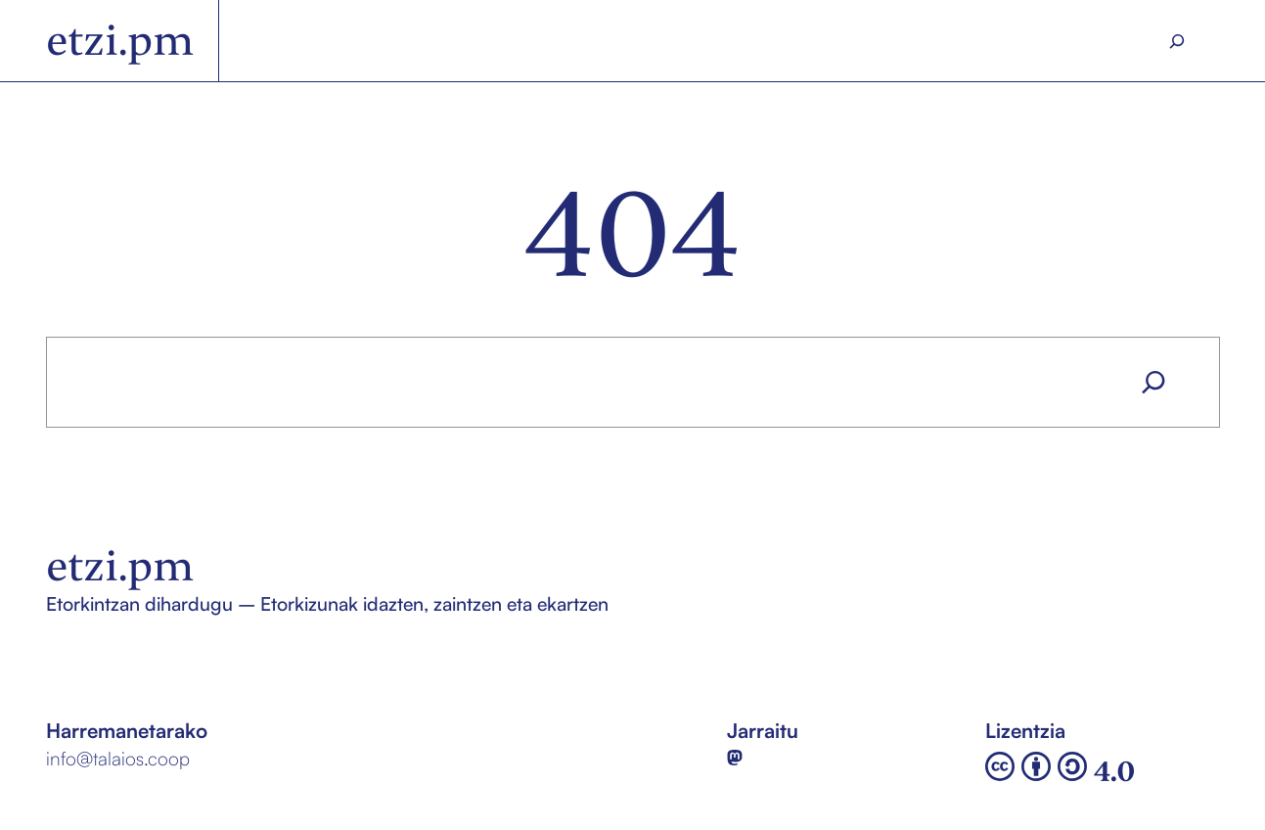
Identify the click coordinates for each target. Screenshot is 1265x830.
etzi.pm (120, 40)
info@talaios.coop (118, 758)
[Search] (1177, 41)
